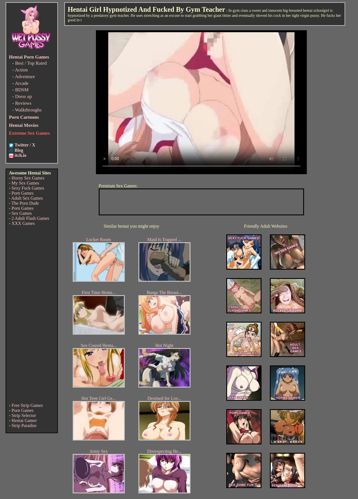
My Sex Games (25, 183)
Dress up (23, 96)
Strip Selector (23, 415)
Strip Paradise (23, 425)
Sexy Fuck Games (27, 188)
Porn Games (22, 193)
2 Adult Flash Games (30, 218)
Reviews (23, 103)
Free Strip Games (27, 405)
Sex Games (21, 213)
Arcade (22, 83)
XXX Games (23, 223)
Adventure (25, 76)
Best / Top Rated (31, 63)
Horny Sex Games (27, 178)
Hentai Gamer (24, 420)
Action (21, 70)
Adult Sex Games (27, 198)
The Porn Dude (25, 203)
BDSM (22, 89)
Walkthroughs (28, 110)
